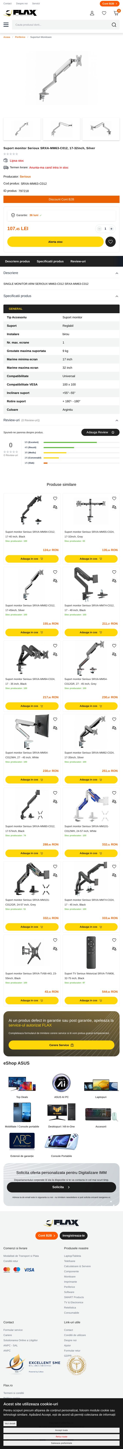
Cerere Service (61, 1045)
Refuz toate (61, 1436)
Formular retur (72, 1350)
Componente (71, 1271)
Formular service (13, 1329)
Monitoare (70, 1276)
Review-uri (78, 261)
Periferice (20, 37)
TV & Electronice (73, 1302)
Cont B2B (109, 3)
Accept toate (61, 1430)
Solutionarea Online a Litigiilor (20, 1340)
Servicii (36, 3)
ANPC (7, 1350)
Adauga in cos (32, 558)
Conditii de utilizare (75, 1335)
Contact (7, 3)
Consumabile (71, 1312)
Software (69, 1292)
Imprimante (70, 1281)
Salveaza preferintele (61, 1443)
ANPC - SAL (10, 1345)
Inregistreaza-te (73, 1235)
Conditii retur (10, 1261)
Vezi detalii (10, 1423)
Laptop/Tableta (72, 1255)
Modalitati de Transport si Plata (21, 1255)
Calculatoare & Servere (77, 1266)
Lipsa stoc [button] (17, 160)
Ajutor (67, 1345)
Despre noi (21, 3)
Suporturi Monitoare (41, 37)
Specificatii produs (50, 261)
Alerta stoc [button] (55, 241)
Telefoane (69, 1261)
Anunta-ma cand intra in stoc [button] (48, 167)
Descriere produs (17, 261)
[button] (6, 25)
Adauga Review (100, 432)
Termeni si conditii (13, 1393)
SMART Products (74, 1297)
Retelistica (70, 1307)
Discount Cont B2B (61, 199)
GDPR (68, 1355)
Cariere (7, 1335)
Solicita (61, 1187)
